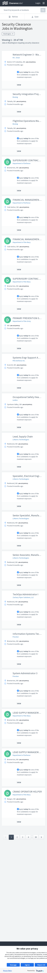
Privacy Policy (7, 970)
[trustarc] (39, 970)
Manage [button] (13, 965)
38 (36, 837)
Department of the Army (22, 321)
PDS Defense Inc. (19, 361)
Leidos (15, 400)
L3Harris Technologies (21, 439)
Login (37, 3)
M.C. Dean (16, 57)
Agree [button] (27, 965)
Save (34, 16)
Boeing (15, 97)
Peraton (16, 637)
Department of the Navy (22, 242)
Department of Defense (21, 163)
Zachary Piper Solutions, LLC (23, 597)
